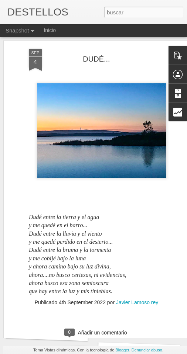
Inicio (50, 30)
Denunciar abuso (147, 350)
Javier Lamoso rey (137, 276)
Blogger (122, 350)
